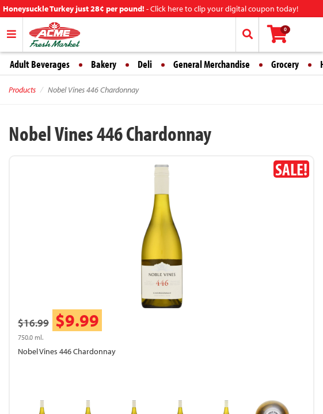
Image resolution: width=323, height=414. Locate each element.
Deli (145, 64)
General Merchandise (211, 64)
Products (22, 90)
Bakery (103, 64)
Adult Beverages (40, 64)
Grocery (285, 64)
